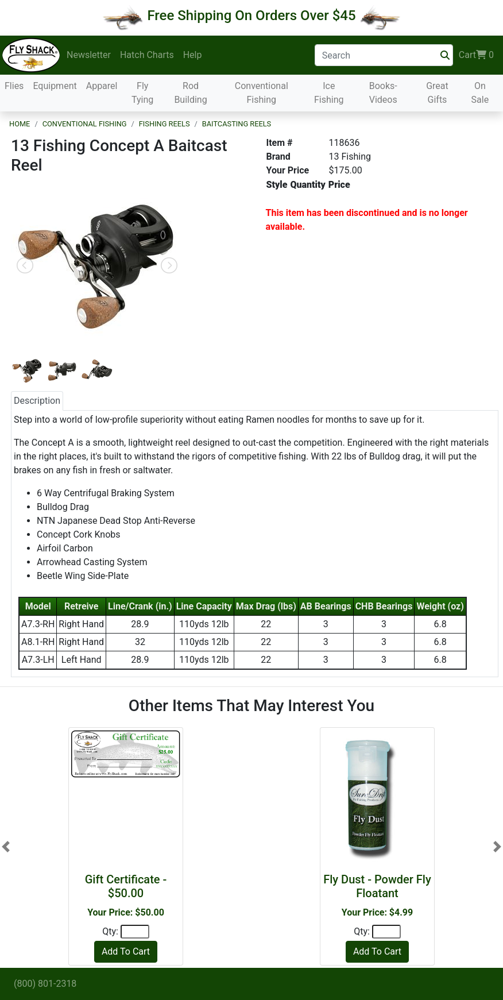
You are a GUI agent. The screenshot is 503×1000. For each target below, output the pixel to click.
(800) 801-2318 (45, 983)
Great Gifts (437, 92)
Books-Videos (383, 92)
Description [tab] (37, 400)
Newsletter (89, 54)
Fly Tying (142, 92)
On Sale (480, 92)
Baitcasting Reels (236, 123)
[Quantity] (135, 932)
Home (19, 123)
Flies (14, 85)
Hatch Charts (147, 54)
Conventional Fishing (261, 92)
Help (192, 54)
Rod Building (190, 92)
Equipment (54, 85)
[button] (5, 846)
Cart (476, 55)
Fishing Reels (164, 123)
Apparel (102, 85)
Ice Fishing (329, 92)
